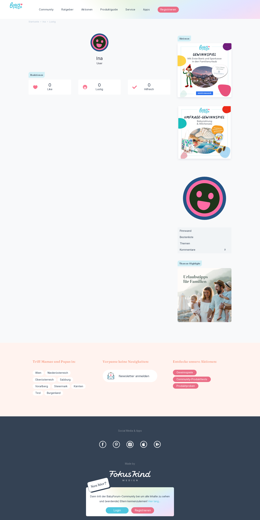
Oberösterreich (44, 379)
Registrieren (168, 9)
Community (46, 9)
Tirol (38, 392)
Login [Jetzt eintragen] (117, 510)
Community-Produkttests (192, 379)
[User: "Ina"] (99, 49)
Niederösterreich (58, 372)
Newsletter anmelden (134, 376)
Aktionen (87, 9)
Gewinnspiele (185, 372)
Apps (146, 9)
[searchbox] (235, 10)
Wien (38, 372)
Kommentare (204, 250)
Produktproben (186, 385)
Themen (185, 243)
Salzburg (65, 379)
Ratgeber (67, 9)
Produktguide (109, 9)
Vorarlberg (41, 386)
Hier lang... (154, 501)
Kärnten (78, 386)
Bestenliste (186, 237)
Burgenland (54, 392)
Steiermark (61, 386)
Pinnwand (185, 230)
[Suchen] (249, 10)
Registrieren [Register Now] (143, 510)
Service (130, 9)
